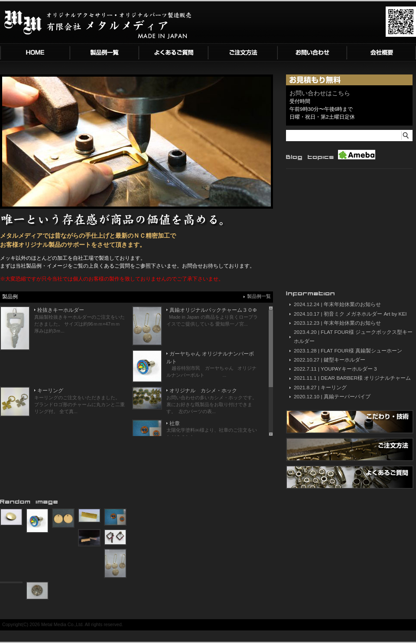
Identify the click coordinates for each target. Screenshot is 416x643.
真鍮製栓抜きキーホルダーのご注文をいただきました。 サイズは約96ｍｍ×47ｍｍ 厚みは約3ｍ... (79, 323)
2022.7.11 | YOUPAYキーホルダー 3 (335, 369)
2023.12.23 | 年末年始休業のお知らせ (337, 323)
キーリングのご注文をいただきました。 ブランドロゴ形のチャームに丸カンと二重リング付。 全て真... (79, 404)
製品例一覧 (259, 296)
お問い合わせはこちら (319, 93)
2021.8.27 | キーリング (320, 388)
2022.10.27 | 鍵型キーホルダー (329, 360)
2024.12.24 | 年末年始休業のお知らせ (337, 304)
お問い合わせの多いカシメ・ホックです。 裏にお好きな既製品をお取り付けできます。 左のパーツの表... (211, 404)
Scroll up (271, 308)
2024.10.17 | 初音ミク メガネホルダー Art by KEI (350, 314)
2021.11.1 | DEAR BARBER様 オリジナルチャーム (352, 378)
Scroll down (271, 434)
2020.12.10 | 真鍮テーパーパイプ (332, 397)
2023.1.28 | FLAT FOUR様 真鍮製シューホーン (348, 351)
